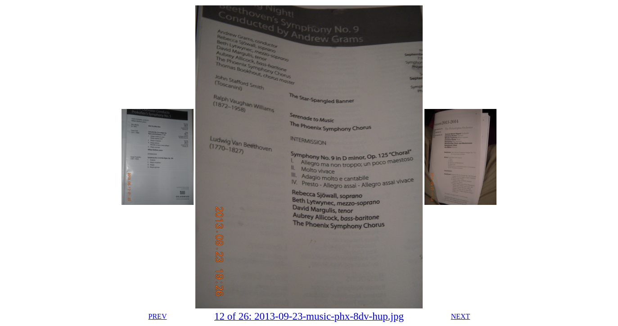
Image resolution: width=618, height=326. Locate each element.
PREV (158, 316)
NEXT (460, 316)
